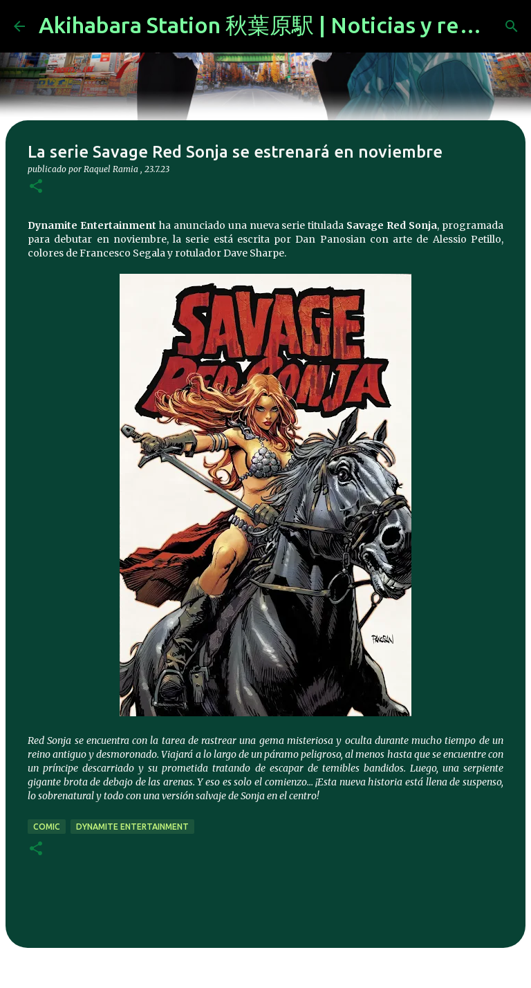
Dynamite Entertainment (132, 826)
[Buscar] (511, 26)
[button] (36, 187)
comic (46, 826)
